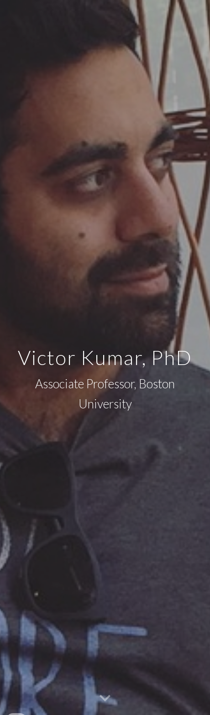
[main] (105, 357)
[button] (105, 699)
